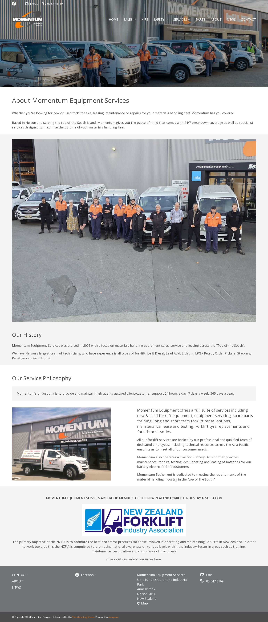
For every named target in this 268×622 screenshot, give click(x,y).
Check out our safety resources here (133, 559)
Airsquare (113, 617)
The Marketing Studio (83, 617)
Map (142, 603)
